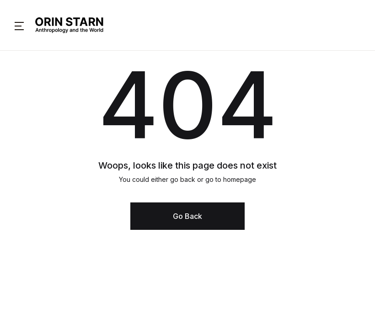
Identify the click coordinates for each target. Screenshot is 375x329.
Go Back (187, 216)
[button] (19, 25)
